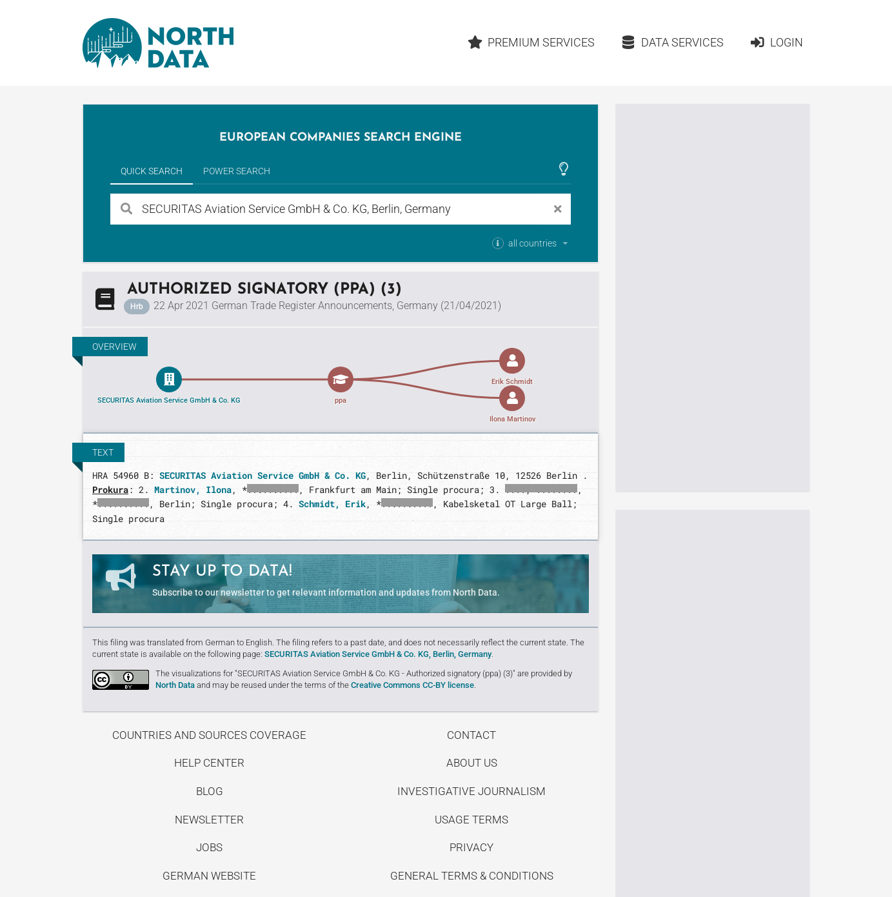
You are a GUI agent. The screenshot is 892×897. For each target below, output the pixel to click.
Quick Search (152, 171)
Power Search (236, 171)
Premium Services (531, 42)
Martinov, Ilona (193, 489)
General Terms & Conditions (471, 875)
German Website (209, 875)
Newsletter (209, 819)
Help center (209, 762)
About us (471, 762)
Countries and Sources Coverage (209, 735)
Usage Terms (471, 819)
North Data (175, 685)
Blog (209, 791)
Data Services (672, 42)
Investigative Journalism (471, 791)
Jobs (209, 847)
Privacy (471, 847)
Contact (471, 735)
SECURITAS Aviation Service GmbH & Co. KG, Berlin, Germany (377, 654)
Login (776, 42)
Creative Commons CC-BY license (412, 685)
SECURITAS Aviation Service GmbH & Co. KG (262, 475)
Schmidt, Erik (332, 504)
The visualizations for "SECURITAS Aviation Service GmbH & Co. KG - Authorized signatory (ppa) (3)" (335, 673)
